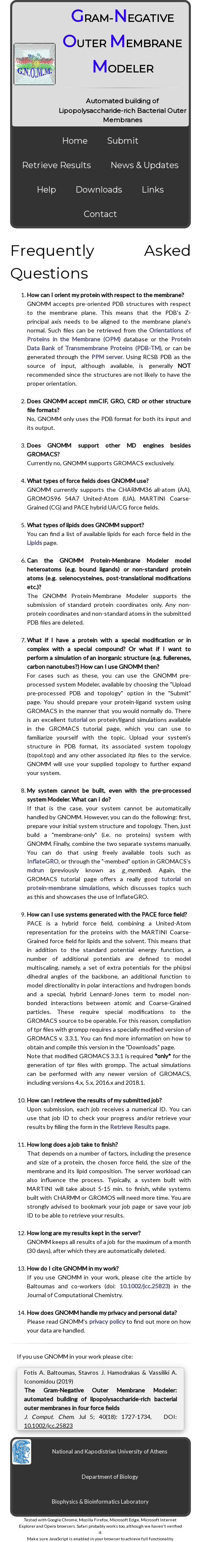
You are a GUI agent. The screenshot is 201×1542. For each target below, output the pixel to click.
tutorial (77, 719)
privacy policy (107, 1321)
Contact (100, 214)
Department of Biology (110, 1476)
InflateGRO (43, 861)
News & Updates (144, 165)
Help (46, 190)
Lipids (34, 542)
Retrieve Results (56, 165)
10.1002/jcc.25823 (144, 1286)
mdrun (35, 870)
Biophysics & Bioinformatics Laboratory (100, 1501)
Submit (123, 141)
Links (153, 190)
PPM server (107, 356)
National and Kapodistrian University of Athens (109, 1451)
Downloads (98, 190)
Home (75, 141)
